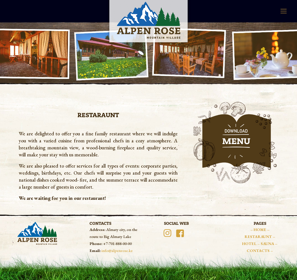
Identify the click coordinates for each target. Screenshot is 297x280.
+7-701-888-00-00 (117, 243)
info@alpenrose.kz (117, 250)
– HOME (258, 229)
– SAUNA (266, 243)
